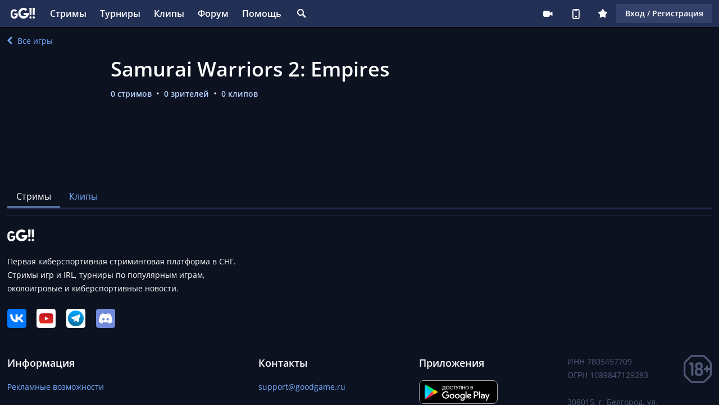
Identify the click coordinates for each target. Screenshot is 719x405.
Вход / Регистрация (664, 13)
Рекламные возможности (55, 386)
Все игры (30, 40)
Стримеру (547, 13)
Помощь (261, 13)
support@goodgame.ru (301, 386)
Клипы (169, 13)
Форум (213, 13)
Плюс (603, 13)
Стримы (68, 13)
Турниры (120, 13)
